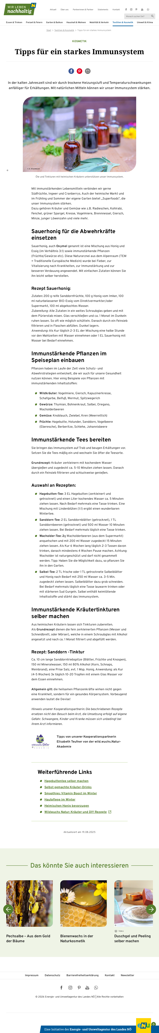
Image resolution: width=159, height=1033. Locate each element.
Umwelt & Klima (145, 22)
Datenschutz (52, 975)
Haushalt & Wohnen (76, 22)
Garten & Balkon (54, 22)
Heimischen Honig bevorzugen (66, 806)
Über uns (64, 10)
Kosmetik (79, 41)
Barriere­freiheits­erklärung (82, 975)
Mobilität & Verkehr (99, 22)
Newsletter (127, 975)
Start (48, 30)
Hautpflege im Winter (59, 800)
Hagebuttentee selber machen (66, 781)
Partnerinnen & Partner (83, 10)
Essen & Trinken (14, 22)
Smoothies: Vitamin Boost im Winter (70, 794)
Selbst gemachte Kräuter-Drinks (68, 787)
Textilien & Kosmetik (123, 22)
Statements (103, 10)
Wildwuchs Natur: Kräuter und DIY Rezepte (75, 812)
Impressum (32, 975)
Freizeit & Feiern (34, 22)
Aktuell (53, 10)
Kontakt (116, 10)
